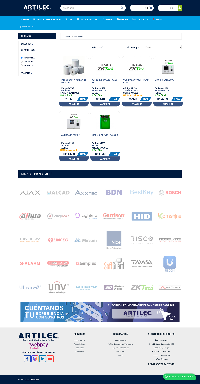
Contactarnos (79, 340)
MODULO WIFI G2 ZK (164, 80)
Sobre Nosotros (120, 340)
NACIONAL (65, 90)
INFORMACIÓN (27, 26)
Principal (67, 36)
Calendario (80, 351)
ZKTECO (64, 145)
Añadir (74, 104)
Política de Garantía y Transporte (120, 344)
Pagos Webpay (79, 344)
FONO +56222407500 (161, 364)
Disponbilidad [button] (28, 50)
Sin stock (28, 65)
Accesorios (78, 36)
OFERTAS (157, 19)
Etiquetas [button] (27, 73)
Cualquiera (29, 58)
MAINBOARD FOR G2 (70, 135)
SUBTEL (120, 355)
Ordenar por (133, 47)
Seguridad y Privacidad (120, 348)
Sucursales (120, 351)
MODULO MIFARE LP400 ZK (105, 135)
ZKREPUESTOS (99, 90)
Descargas (80, 348)
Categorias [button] (27, 44)
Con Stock (28, 61)
